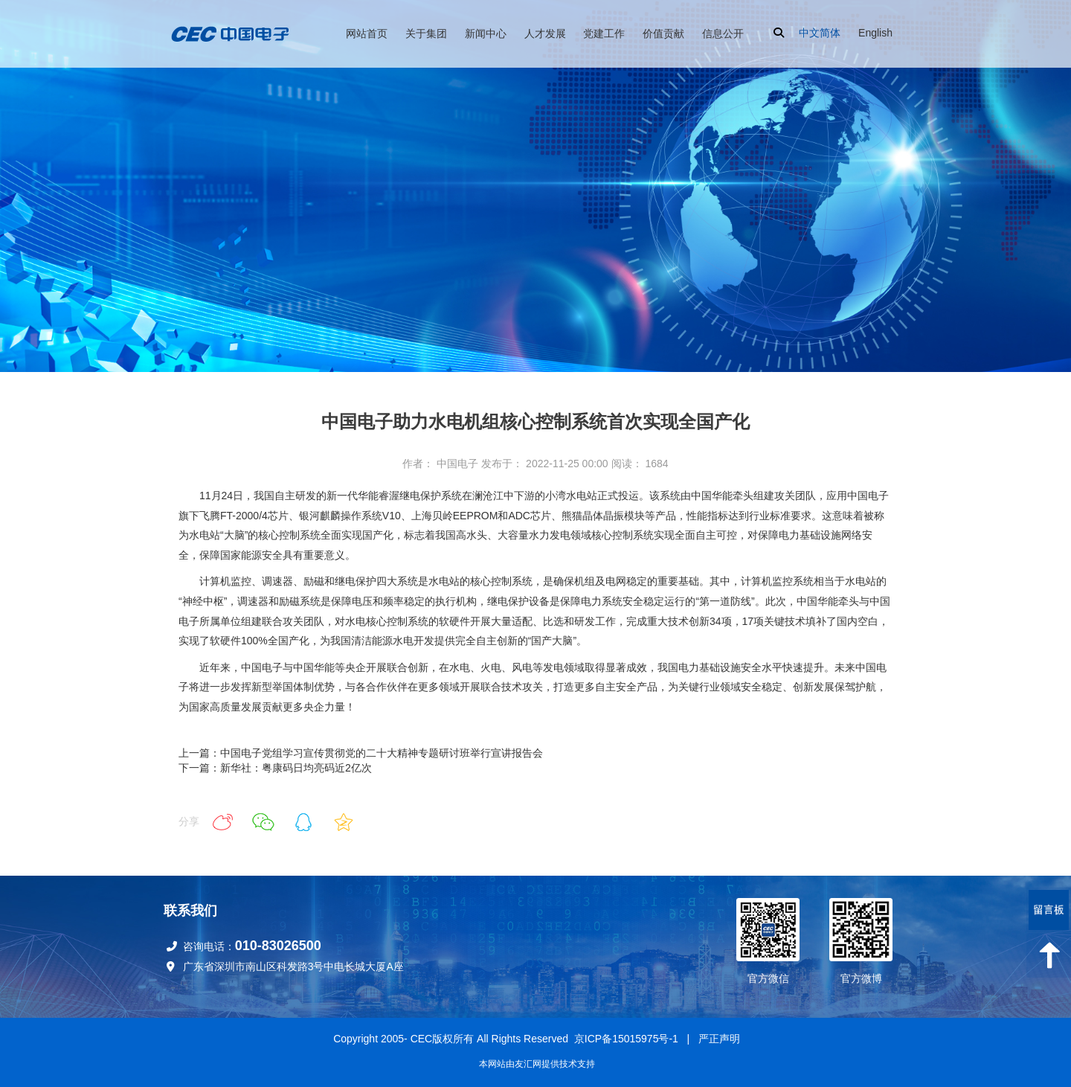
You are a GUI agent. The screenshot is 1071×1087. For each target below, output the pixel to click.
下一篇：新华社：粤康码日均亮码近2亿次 (275, 768)
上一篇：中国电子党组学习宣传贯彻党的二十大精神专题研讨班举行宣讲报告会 (360, 753)
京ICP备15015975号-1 (626, 1039)
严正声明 (719, 1039)
